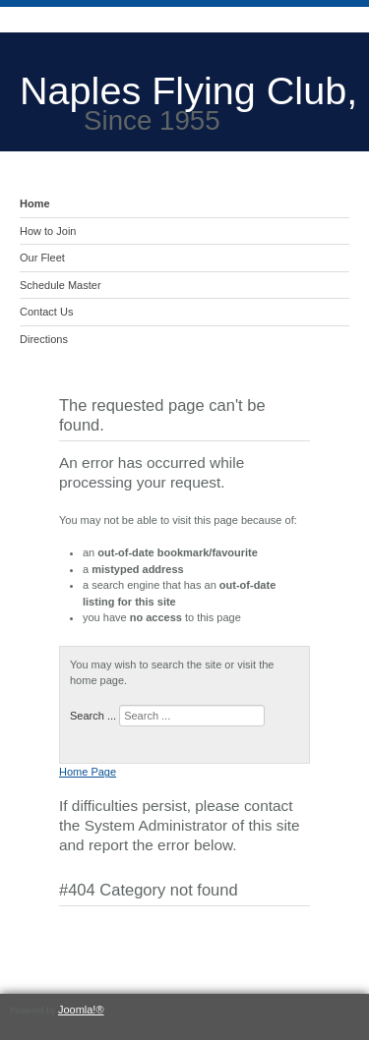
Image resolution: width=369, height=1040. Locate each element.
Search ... (93, 716)
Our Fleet (42, 257)
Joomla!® (81, 1009)
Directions (44, 339)
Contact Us (46, 312)
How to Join (48, 231)
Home (35, 203)
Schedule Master (60, 285)
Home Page (87, 772)
